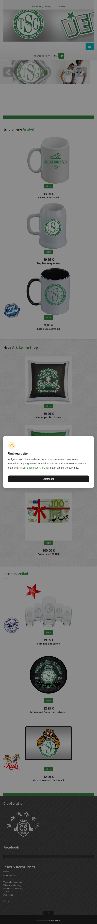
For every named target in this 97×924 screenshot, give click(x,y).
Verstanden (49, 479)
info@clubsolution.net (32, 467)
